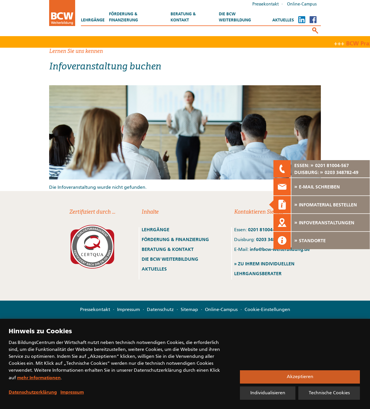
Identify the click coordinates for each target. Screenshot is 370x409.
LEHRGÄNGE (155, 229)
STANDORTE (312, 240)
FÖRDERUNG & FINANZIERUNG (175, 239)
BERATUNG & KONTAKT (168, 249)
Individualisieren (267, 393)
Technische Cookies (329, 393)
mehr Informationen (39, 377)
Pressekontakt (265, 4)
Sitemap (189, 310)
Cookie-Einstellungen (267, 310)
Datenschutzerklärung (33, 392)
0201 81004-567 (265, 229)
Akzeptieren (300, 377)
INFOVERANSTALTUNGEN (326, 222)
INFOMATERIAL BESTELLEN (328, 205)
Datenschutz (160, 310)
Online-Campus (302, 4)
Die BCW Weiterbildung (235, 17)
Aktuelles (283, 20)
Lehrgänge (93, 20)
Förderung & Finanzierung (123, 17)
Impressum (128, 310)
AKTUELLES (154, 269)
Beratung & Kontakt (183, 17)
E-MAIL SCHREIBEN (319, 187)
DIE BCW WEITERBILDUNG (170, 259)
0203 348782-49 (341, 172)
